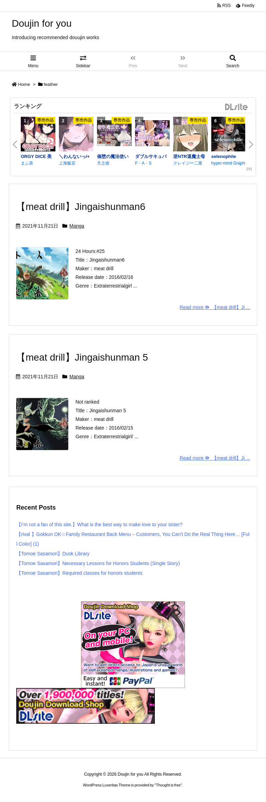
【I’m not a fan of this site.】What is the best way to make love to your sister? (99, 524)
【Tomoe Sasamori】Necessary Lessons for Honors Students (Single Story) (98, 563)
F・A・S (143, 163)
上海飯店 (67, 163)
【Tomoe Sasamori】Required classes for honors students (79, 573)
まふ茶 (27, 163)
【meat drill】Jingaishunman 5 (82, 357)
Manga (76, 226)
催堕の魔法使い (112, 156)
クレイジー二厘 (187, 163)
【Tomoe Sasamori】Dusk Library (53, 553)
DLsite (236, 107)
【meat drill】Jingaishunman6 (80, 206)
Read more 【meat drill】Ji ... (215, 307)
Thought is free (168, 785)
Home (24, 84)
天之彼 (103, 163)
